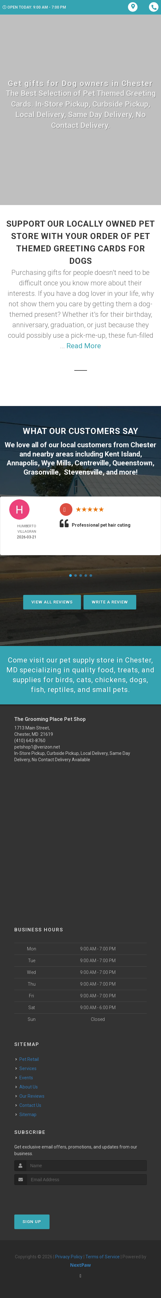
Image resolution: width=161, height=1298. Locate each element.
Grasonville (41, 472)
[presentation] (48, 1197)
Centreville (92, 463)
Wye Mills (56, 463)
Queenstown (132, 463)
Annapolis (22, 463)
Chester (143, 445)
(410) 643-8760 (29, 740)
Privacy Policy (69, 1256)
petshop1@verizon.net (37, 746)
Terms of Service (102, 1256)
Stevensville (83, 472)
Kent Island (122, 454)
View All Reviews (52, 602)
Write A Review (110, 602)
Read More (83, 346)
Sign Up (32, 1221)
